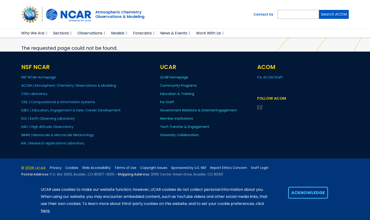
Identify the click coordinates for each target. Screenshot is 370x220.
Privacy (56, 168)
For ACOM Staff (270, 77)
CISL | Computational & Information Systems (58, 102)
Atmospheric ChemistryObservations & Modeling (119, 14)
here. (45, 210)
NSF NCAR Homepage (38, 77)
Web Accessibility (96, 168)
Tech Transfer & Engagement (184, 126)
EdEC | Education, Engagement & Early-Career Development (71, 110)
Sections (61, 33)
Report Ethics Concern (228, 168)
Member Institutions (176, 118)
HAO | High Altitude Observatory (47, 126)
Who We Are (32, 33)
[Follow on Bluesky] (258, 107)
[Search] (298, 14)
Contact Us (263, 14)
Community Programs (178, 85)
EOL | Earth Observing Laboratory (48, 118)
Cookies (71, 168)
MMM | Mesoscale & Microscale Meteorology (57, 135)
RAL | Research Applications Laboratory (52, 143)
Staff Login (260, 168)
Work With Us (208, 33)
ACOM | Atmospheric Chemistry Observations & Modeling (68, 85)
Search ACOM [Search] (334, 14)
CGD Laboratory (34, 93)
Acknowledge (308, 193)
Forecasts (142, 33)
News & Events (173, 33)
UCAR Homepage (174, 77)
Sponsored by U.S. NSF (188, 168)
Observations (89, 33)
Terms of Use (125, 168)
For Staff (167, 102)
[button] (46, 33)
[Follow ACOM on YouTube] (262, 107)
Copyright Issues (153, 168)
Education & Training (177, 93)
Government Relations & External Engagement (198, 110)
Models (117, 33)
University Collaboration (179, 135)
